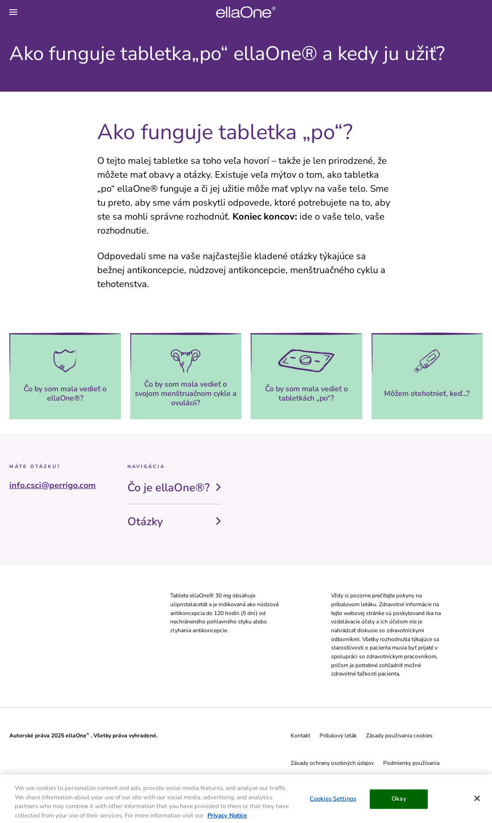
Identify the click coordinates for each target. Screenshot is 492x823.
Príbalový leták (338, 735)
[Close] (477, 800)
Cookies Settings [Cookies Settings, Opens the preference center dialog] (333, 800)
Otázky (145, 521)
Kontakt (300, 735)
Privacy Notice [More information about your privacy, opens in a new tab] (227, 817)
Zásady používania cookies (399, 735)
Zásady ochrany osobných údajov (332, 763)
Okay (399, 800)
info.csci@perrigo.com (52, 485)
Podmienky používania (411, 763)
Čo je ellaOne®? (168, 487)
